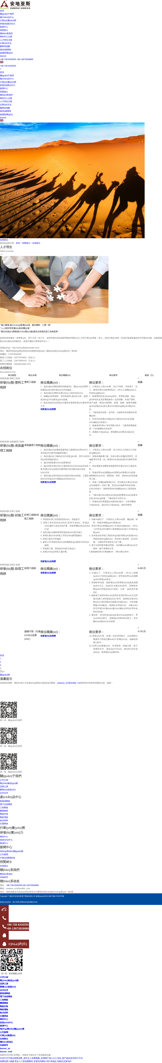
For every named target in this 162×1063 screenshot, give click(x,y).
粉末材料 (4, 820)
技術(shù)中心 (6, 840)
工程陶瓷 (4, 807)
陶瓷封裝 (4, 814)
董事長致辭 (5, 46)
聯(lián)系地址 (6, 874)
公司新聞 (4, 854)
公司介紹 (4, 780)
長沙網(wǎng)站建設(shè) (27, 902)
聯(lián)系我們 (6, 33)
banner (3, 56)
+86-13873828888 (25, 59)
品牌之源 (4, 786)
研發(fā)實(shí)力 (7, 24)
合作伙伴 (4, 793)
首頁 (2, 11)
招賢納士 (4, 30)
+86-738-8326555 (8, 59)
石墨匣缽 (4, 823)
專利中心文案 (6, 36)
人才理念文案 (6, 40)
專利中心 (4, 836)
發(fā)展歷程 (5, 49)
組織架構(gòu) (6, 53)
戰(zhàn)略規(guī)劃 (9, 783)
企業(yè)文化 (6, 43)
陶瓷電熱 (4, 817)
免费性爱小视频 (7, 1061)
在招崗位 (4, 240)
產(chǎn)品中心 (7, 17)
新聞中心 (4, 27)
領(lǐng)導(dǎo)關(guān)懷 (11, 851)
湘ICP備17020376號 (56, 896)
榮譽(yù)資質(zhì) (8, 789)
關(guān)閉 (5, 675)
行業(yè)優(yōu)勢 (8, 20)
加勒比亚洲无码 (64, 1061)
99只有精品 (51, 1061)
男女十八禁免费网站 (24, 1061)
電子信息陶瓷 (6, 804)
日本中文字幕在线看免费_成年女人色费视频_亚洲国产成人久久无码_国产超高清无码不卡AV (41, 1058)
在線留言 (4, 877)
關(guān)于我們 (7, 14)
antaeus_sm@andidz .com (69, 683)
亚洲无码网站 (40, 1061)
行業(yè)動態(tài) (7, 858)
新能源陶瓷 (5, 801)
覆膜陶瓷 (4, 811)
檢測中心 (4, 843)
